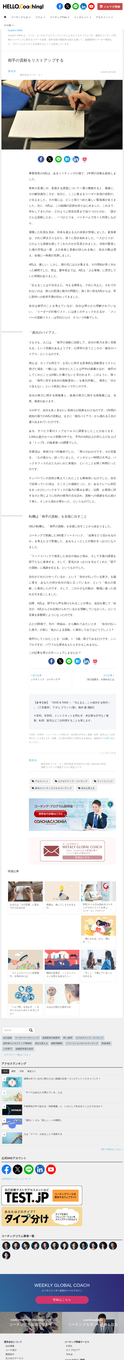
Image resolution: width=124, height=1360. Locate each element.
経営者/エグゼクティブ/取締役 (17, 1043)
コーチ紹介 (11, 1350)
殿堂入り (31, 1071)
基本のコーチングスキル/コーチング (52, 788)
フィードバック (103, 781)
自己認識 (7, 1038)
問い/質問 (67, 1038)
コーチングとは (21, 17)
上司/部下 (7, 1049)
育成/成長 (106, 1043)
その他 (9, 25)
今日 (5, 1071)
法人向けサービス (14, 1358)
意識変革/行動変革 (51, 1038)
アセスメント (104, 17)
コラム (40, 17)
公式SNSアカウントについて (16, 1179)
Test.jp (69, 1354)
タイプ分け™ (73, 1350)
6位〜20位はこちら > (112, 1149)
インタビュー (82, 17)
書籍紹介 (10, 1354)
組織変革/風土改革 (24, 1049)
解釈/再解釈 (56, 1043)
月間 (21, 1071)
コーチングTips (59, 17)
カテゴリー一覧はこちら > (17, 1054)
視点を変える (86, 788)
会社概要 (10, 1346)
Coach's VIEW (15, 30)
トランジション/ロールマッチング (82, 1043)
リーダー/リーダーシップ (27, 1038)
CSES (69, 1346)
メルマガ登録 (110, 6)
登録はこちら (62, 1299)
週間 (13, 1071)
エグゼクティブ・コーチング (71, 781)
